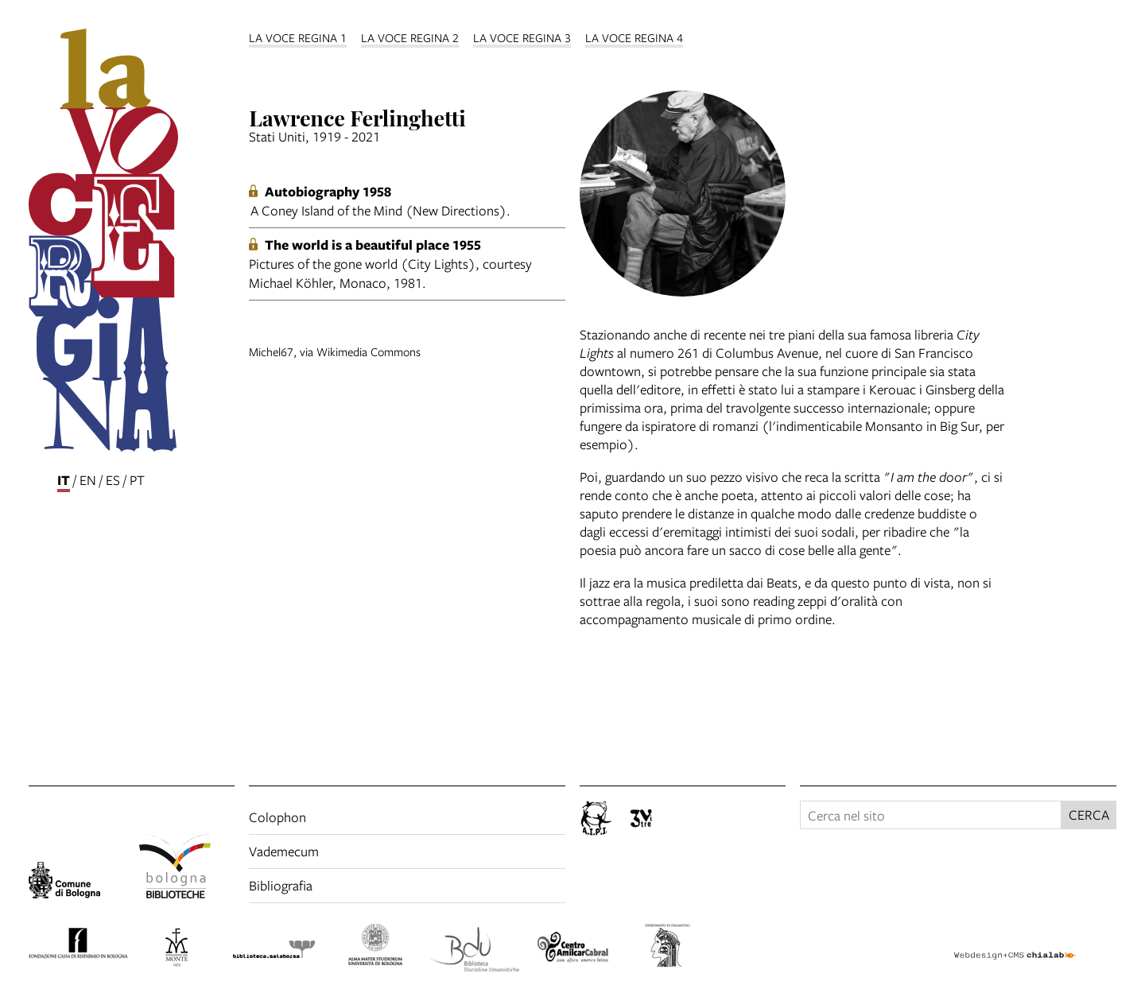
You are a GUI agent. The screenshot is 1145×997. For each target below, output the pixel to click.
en (88, 480)
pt (137, 480)
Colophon (277, 817)
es (113, 480)
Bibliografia (280, 885)
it (63, 480)
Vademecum (284, 851)
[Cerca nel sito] (931, 815)
